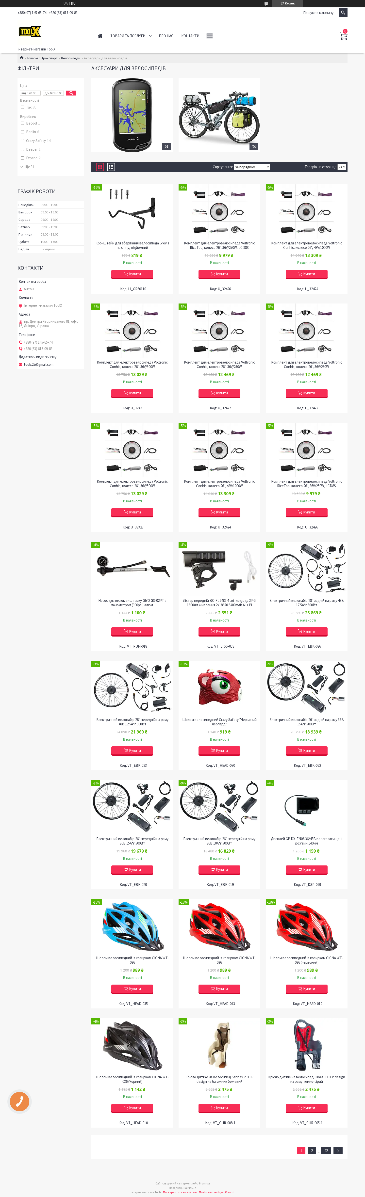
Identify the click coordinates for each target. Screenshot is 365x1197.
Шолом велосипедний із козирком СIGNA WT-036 (132, 960)
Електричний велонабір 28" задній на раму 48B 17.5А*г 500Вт (306, 602)
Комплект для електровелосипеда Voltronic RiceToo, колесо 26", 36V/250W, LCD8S (219, 245)
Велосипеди (70, 58)
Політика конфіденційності (216, 1192)
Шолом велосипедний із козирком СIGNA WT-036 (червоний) (306, 960)
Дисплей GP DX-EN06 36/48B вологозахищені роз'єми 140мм (306, 841)
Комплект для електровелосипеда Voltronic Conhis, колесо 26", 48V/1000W (306, 245)
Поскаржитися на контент (180, 1192)
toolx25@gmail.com (38, 364)
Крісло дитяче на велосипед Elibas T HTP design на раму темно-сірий (306, 1079)
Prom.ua (204, 1183)
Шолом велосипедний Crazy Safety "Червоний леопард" (219, 722)
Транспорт (50, 58)
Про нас (166, 35)
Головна (100, 36)
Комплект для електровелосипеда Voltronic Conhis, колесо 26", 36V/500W (132, 364)
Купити (135, 273)
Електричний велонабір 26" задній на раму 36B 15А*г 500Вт (306, 722)
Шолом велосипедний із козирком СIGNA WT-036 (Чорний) (132, 1079)
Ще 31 (29, 167)
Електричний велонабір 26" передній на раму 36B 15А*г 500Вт (132, 841)
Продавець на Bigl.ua (182, 1188)
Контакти (190, 35)
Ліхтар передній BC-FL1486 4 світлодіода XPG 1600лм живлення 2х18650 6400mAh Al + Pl (219, 602)
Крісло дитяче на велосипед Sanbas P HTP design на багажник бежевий (219, 1079)
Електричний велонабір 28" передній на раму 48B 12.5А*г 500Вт (132, 722)
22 (326, 1150)
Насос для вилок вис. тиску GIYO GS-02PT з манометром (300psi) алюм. (132, 602)
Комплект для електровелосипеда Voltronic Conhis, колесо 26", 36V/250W (219, 364)
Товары (32, 58)
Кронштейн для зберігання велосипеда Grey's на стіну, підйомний (132, 245)
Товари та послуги (127, 35)
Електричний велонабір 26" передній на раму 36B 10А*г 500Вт (219, 841)
